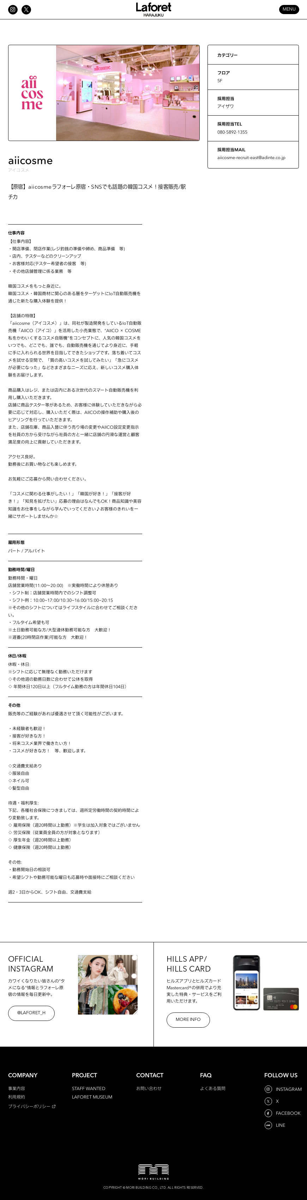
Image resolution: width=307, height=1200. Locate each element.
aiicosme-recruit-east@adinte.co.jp (251, 157)
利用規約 (16, 1097)
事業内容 (16, 1088)
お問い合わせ (149, 1088)
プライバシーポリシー (29, 1106)
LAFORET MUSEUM (92, 1097)
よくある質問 (212, 1088)
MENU (289, 9)
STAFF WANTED (89, 1088)
